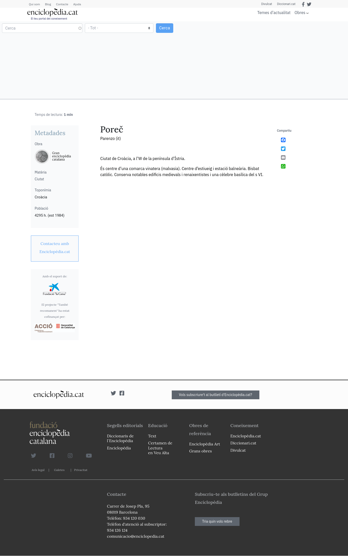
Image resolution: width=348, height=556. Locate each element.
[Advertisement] (260, 60)
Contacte (62, 4)
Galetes (59, 470)
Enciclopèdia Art (204, 443)
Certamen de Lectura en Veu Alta (160, 447)
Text (152, 435)
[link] (55, 248)
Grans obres (200, 450)
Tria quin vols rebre (217, 521)
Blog (48, 4)
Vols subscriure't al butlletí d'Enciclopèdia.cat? (215, 394)
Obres (300, 12)
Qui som (34, 4)
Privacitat (80, 470)
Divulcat (266, 4)
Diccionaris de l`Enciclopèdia (120, 438)
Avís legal (38, 470)
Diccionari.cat (286, 4)
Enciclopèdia (119, 447)
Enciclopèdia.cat (245, 435)
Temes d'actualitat (274, 12)
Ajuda (77, 4)
